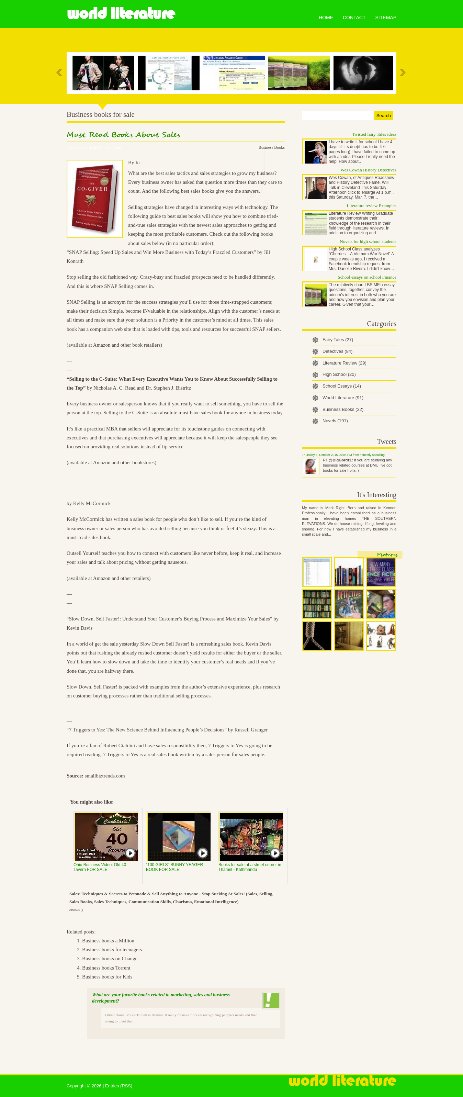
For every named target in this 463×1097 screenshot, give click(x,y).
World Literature (121, 13)
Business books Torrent (106, 968)
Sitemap (385, 17)
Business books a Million (108, 940)
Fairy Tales (338, 339)
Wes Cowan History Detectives (369, 169)
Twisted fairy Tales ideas (374, 134)
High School (339, 374)
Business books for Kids (107, 977)
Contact (354, 17)
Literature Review (344, 363)
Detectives (337, 351)
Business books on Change (109, 958)
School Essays (342, 386)
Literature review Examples (371, 205)
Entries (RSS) (118, 1085)
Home (326, 17)
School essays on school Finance (367, 277)
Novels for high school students (368, 241)
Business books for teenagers (112, 949)
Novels (335, 420)
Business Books (272, 147)
